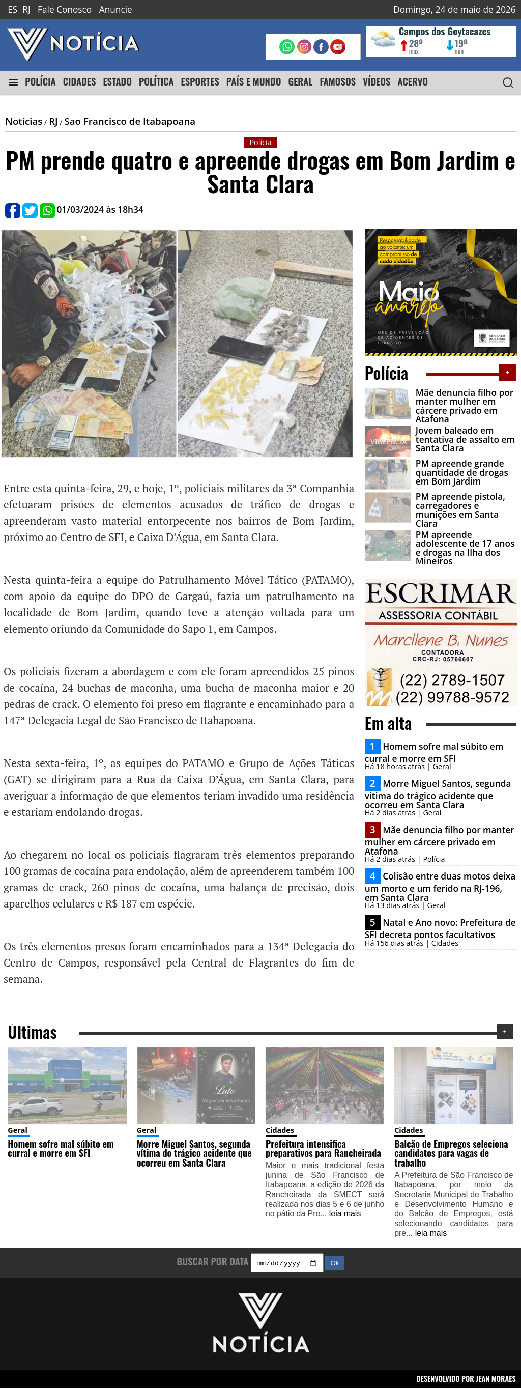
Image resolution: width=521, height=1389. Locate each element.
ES (12, 9)
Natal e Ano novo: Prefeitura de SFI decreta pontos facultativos (440, 929)
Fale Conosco (65, 9)
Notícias (23, 121)
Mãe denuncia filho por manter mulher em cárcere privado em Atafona (464, 406)
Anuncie (115, 9)
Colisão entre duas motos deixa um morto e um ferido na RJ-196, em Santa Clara (440, 886)
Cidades (280, 1130)
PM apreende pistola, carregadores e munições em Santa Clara (460, 510)
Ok (334, 1264)
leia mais (345, 1213)
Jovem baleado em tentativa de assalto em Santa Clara (465, 439)
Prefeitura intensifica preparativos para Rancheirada (323, 1148)
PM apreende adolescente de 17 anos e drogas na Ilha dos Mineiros (465, 548)
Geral (17, 1130)
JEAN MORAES (496, 1380)
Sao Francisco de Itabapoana (129, 121)
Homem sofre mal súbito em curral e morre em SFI (434, 752)
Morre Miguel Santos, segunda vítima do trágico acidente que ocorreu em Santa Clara (438, 794)
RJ (26, 9)
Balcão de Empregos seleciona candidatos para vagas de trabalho (451, 1153)
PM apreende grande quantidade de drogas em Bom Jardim (462, 472)
